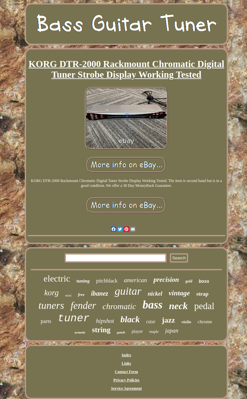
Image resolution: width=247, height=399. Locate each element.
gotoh (121, 332)
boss (204, 281)
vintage (179, 293)
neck (178, 305)
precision (166, 279)
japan (171, 330)
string (101, 330)
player (137, 331)
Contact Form (126, 371)
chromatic (119, 306)
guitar (127, 291)
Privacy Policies (127, 380)
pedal (204, 306)
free (81, 294)
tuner (73, 319)
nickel (155, 294)
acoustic (80, 332)
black (130, 319)
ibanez (99, 293)
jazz (168, 320)
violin (186, 321)
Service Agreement (126, 388)
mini (68, 295)
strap (203, 294)
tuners (51, 305)
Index (126, 355)
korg (51, 292)
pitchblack (107, 280)
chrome (205, 321)
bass (152, 305)
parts (46, 321)
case (150, 321)
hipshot (105, 320)
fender (83, 305)
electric (56, 278)
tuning (83, 280)
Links (126, 363)
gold (188, 281)
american (135, 280)
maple (154, 331)
